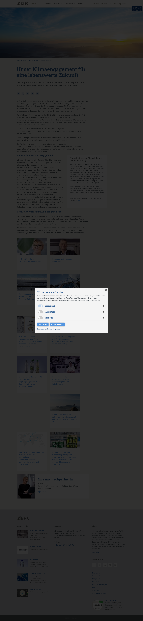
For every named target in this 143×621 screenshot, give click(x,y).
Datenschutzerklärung (45, 329)
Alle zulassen (43, 324)
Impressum (58, 329)
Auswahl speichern (57, 324)
